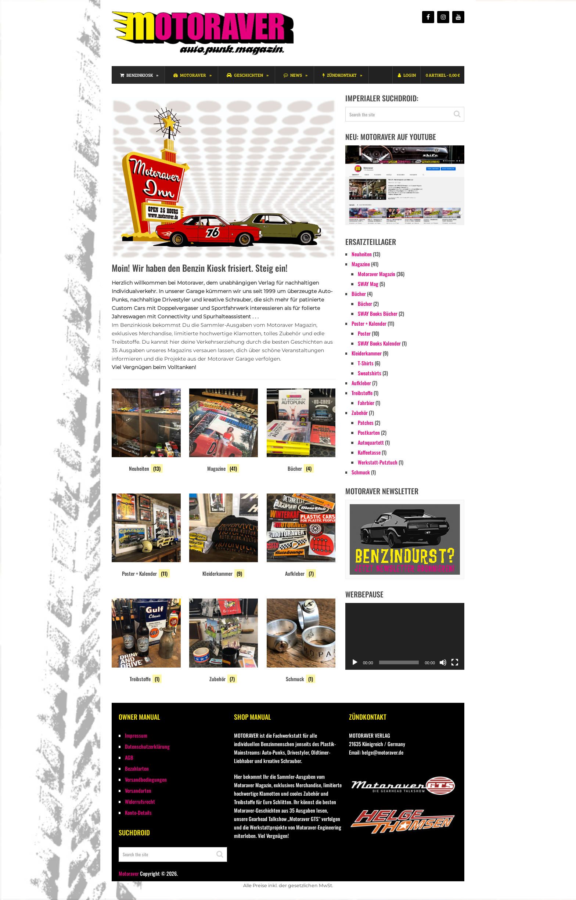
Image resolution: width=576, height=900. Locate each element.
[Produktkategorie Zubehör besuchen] (223, 642)
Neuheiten (362, 254)
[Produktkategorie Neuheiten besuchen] (146, 431)
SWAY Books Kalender (379, 343)
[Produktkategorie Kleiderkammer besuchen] (223, 537)
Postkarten (369, 432)
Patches (366, 422)
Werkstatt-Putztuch (377, 462)
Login (407, 75)
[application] (404, 636)
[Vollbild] (454, 662)
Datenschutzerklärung (147, 746)
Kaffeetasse (369, 452)
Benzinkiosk (136, 75)
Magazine (361, 264)
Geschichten (245, 75)
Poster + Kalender (369, 323)
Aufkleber (361, 383)
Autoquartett (371, 442)
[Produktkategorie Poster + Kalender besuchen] (146, 537)
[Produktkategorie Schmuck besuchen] (301, 642)
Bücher (359, 293)
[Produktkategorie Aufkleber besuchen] (301, 537)
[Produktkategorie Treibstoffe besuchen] (146, 642)
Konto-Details (138, 812)
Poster (364, 333)
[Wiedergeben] (355, 662)
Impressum (136, 735)
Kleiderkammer (367, 353)
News (293, 75)
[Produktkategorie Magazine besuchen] (223, 431)
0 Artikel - (443, 75)
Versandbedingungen (146, 779)
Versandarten (138, 790)
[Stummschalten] (443, 662)
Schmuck (361, 472)
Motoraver (189, 75)
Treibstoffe (362, 393)
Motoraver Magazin (376, 274)
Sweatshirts (369, 373)
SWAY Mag (368, 284)
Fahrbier (366, 402)
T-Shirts (366, 363)
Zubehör (360, 412)
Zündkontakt (340, 75)
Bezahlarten (137, 768)
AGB (129, 757)
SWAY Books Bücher (377, 313)
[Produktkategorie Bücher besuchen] (301, 431)
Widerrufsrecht (140, 801)
